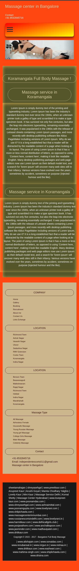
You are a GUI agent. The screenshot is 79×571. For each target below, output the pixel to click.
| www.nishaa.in (57, 545)
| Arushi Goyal (32, 491)
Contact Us (17, 316)
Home (15, 299)
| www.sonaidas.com (50, 541)
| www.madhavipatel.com (44, 529)
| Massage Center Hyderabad (32, 498)
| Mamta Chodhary (50, 491)
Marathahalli (18, 401)
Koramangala (18, 358)
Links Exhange (19, 320)
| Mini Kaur (27, 494)
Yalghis (65, 491)
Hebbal (16, 394)
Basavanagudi (19, 380)
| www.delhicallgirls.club (44, 522)
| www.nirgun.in (40, 545)
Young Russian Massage (23, 429)
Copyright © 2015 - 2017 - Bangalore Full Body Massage (39, 537)
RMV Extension (19, 352)
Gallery (16, 302)
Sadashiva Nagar (20, 348)
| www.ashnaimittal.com (47, 504)
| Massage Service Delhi (47, 494)
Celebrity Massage (21, 443)
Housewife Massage (21, 426)
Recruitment (18, 309)
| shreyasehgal (34, 487)
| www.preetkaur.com (53, 487)
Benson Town (18, 377)
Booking (16, 306)
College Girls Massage (22, 436)
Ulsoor (16, 345)
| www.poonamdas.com (31, 501)
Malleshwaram (19, 384)
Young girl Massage (21, 433)
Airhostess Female (21, 422)
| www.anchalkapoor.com (47, 525)
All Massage (18, 419)
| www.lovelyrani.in (52, 518)
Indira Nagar (18, 362)
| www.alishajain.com (27, 541)
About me (17, 313)
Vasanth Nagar (19, 341)
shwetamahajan (17, 487)
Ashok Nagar (18, 338)
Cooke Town (18, 355)
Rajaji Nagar (18, 387)
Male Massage (19, 440)
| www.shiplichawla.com (52, 552)
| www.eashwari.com (49, 548)
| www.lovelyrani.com (46, 508)
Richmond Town (19, 335)
